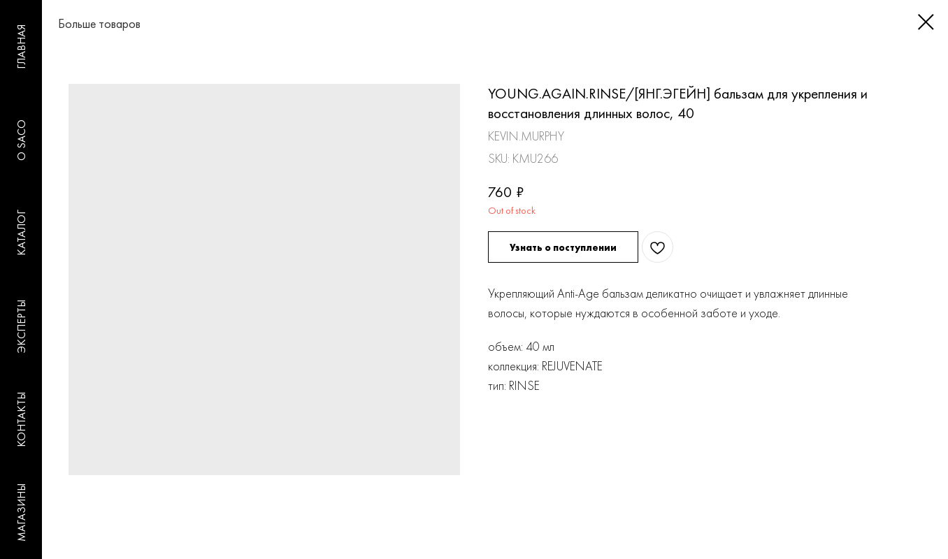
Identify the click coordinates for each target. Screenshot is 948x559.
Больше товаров (85, 23)
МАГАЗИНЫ (21, 513)
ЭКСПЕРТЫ (21, 326)
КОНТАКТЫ (21, 419)
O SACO (21, 140)
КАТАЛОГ (21, 233)
